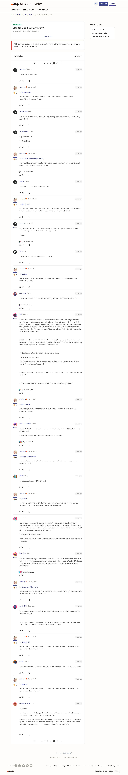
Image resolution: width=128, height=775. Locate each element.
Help (55, 766)
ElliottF (21, 223)
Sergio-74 (22, 606)
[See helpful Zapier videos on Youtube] (31, 765)
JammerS (22, 87)
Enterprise (92, 766)
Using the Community (99, 33)
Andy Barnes (23, 131)
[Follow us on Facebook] (15, 765)
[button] (103, 4)
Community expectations (101, 36)
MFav (21, 251)
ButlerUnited (23, 111)
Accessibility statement (71, 757)
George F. (22, 553)
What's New (43, 10)
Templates (102, 766)
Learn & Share (28, 10)
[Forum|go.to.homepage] (27, 4)
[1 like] (26, 172)
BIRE (21, 314)
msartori (22, 518)
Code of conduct (98, 30)
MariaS (21, 476)
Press (78, 766)
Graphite (22, 181)
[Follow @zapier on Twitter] (27, 765)
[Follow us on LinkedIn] (19, 765)
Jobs (84, 766)
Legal (111, 771)
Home (13, 15)
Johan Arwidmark (25, 423)
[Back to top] (124, 755)
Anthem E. (22, 293)
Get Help (15, 10)
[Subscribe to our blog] (23, 765)
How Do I (28, 15)
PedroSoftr (23, 69)
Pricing (48, 766)
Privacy (117, 771)
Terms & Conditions (56, 757)
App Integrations (114, 766)
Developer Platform (66, 766)
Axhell (21, 661)
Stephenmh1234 (24, 703)
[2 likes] (26, 442)
